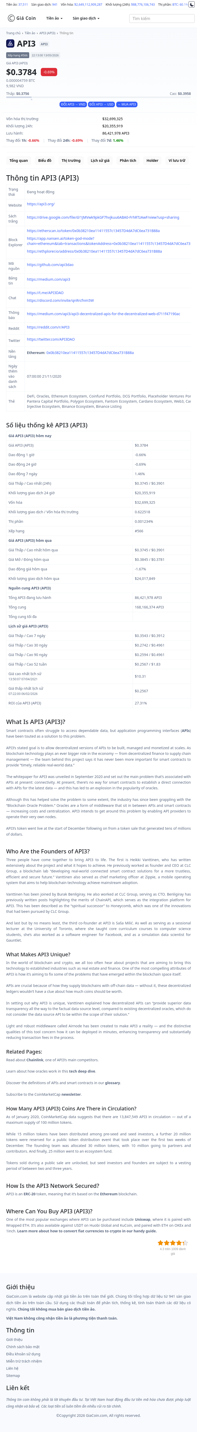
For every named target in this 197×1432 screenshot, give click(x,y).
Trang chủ (13, 33)
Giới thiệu (14, 1339)
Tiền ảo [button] (54, 18)
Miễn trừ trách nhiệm (24, 1361)
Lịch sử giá (100, 160)
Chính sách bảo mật (23, 1346)
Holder (152, 160)
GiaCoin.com (96, 1415)
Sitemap (13, 1375)
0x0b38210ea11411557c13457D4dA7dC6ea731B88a (90, 352)
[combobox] (162, 18)
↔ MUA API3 (127, 104)
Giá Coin (21, 18)
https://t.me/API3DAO (45, 292)
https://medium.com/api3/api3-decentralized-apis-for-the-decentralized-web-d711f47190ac (103, 313)
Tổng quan (18, 160)
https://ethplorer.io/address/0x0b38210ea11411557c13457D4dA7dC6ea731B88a (94, 251)
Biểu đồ (44, 160)
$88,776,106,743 (143, 4)
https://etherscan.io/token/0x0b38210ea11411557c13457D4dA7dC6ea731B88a (93, 230)
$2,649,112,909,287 (88, 4)
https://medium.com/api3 (48, 279)
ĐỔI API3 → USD (102, 104)
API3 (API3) (47, 33)
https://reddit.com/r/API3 (48, 327)
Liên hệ (12, 1368)
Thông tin (66, 33)
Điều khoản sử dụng (23, 1353)
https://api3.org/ (41, 203)
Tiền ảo (30, 33)
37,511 (23, 4)
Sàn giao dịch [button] (86, 18)
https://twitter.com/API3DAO (51, 339)
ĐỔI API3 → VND (73, 104)
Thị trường (71, 160)
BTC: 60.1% (180, 4)
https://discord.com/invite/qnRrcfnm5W (60, 300)
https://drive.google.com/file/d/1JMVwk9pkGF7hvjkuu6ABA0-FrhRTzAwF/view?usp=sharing (103, 217)
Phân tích (128, 160)
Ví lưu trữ (177, 160)
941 (55, 4)
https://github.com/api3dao (50, 264)
